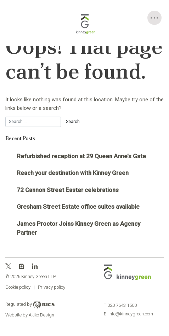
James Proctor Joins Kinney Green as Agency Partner (78, 228)
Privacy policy (51, 287)
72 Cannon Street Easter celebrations (68, 189)
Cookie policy (17, 287)
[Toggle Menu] (154, 18)
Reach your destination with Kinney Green (73, 172)
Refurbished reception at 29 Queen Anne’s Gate (81, 156)
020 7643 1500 (120, 305)
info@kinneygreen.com (128, 313)
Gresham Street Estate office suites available (78, 206)
